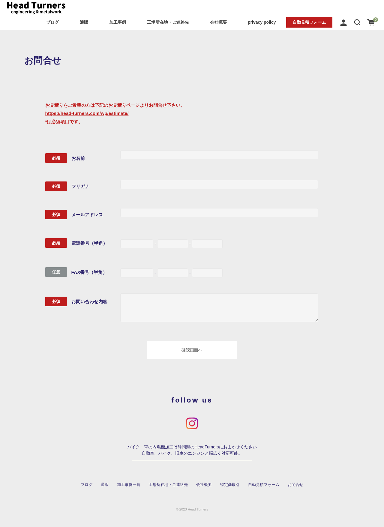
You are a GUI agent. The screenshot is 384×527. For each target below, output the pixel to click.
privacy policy (262, 22)
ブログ (52, 22)
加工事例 (117, 22)
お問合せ (295, 485)
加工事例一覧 (128, 485)
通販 (84, 22)
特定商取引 (230, 485)
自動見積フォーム (309, 22)
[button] (357, 22)
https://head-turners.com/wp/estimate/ (87, 113)
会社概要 (218, 22)
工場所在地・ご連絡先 (168, 22)
